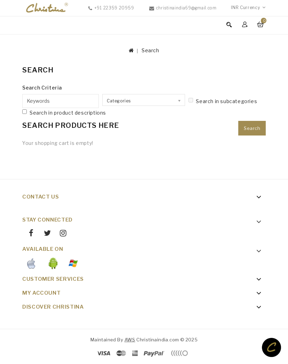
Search (150, 50)
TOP (271, 347)
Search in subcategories (223, 101)
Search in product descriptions (64, 112)
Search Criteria (42, 88)
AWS (130, 339)
